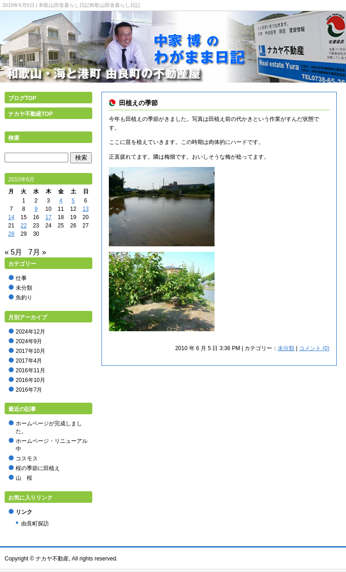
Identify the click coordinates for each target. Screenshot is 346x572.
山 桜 (24, 478)
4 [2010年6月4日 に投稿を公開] (60, 200)
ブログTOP (22, 98)
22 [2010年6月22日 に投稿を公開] (24, 225)
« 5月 (13, 252)
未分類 (286, 348)
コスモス (27, 458)
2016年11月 (30, 370)
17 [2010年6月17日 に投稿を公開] (48, 217)
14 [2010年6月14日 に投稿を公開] (11, 217)
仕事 (21, 278)
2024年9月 (29, 341)
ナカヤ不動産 (52, 558)
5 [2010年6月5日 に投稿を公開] (73, 200)
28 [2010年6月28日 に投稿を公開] (11, 234)
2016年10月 (30, 380)
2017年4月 (29, 361)
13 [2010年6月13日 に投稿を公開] (86, 209)
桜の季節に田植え (38, 468)
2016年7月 (29, 390)
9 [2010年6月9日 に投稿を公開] (36, 209)
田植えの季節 (138, 103)
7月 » (37, 252)
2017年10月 (30, 351)
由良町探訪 (35, 523)
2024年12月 (30, 331)
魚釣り (24, 297)
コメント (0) (314, 348)
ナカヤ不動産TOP (30, 114)
